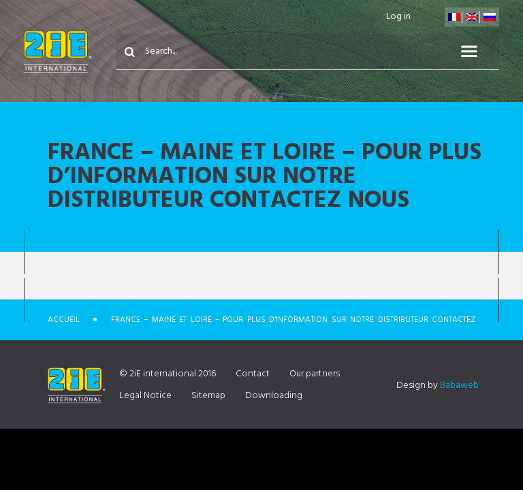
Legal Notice (145, 396)
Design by (437, 385)
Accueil (64, 320)
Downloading (273, 396)
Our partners (314, 374)
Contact (253, 374)
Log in (398, 16)
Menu (477, 51)
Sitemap (208, 396)
